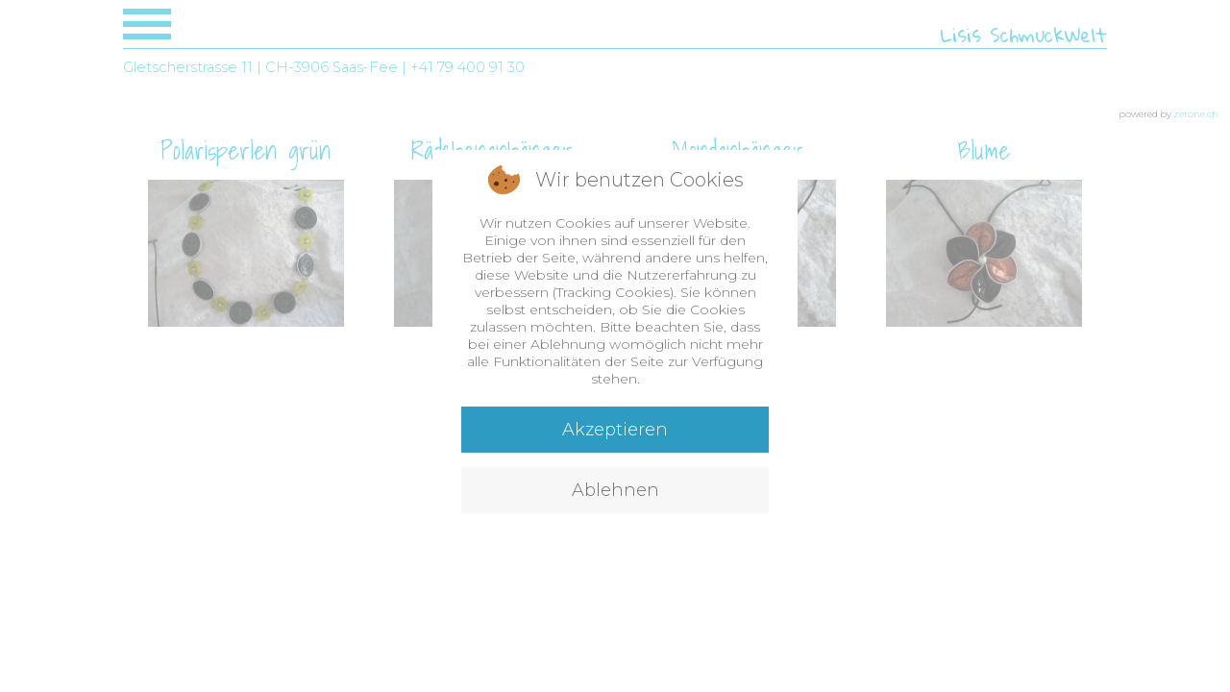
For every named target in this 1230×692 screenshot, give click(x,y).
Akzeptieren (615, 429)
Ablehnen (615, 490)
